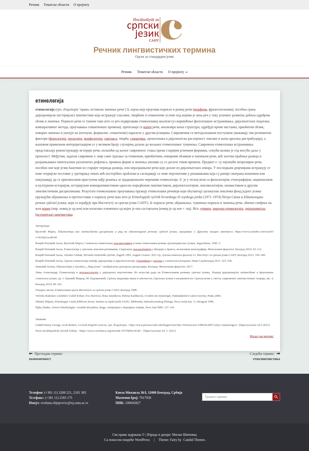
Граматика (143, 260)
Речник (34, 4)
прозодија (75, 138)
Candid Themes (194, 440)
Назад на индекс (262, 336)
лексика (157, 260)
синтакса (110, 138)
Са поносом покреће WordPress (127, 440)
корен (147, 127)
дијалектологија (88, 272)
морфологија (93, 138)
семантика (137, 138)
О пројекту (81, 4)
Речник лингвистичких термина (154, 49)
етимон (205, 208)
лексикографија (123, 243)
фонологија (58, 138)
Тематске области (56, 4)
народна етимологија (228, 208)
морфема (200, 109)
